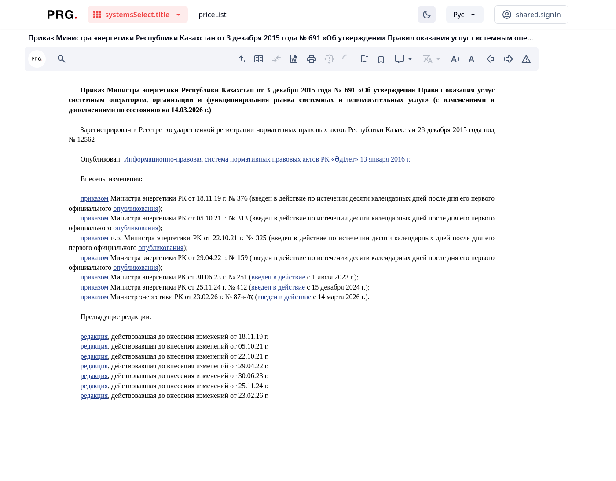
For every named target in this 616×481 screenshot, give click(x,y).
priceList (212, 14)
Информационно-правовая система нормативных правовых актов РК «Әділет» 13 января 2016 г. (267, 159)
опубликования (135, 208)
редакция (94, 336)
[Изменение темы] (427, 14)
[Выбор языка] (465, 14)
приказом (95, 198)
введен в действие (278, 277)
